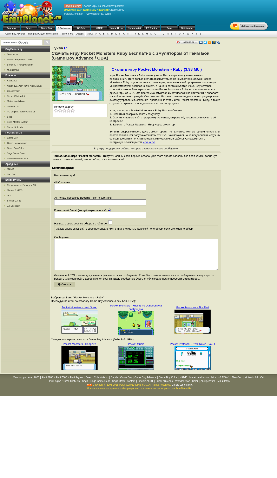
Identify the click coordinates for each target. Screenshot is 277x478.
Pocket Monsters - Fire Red (192, 313)
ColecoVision (13, 91)
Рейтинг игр (67, 33)
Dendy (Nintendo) (16, 96)
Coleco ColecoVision (96, 383)
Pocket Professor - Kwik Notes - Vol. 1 (192, 350)
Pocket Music (136, 350)
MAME (99, 28)
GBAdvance (64, 28)
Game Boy (46, 28)
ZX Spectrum (13, 206)
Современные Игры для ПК (21, 185)
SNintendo (187, 28)
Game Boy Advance (15, 33)
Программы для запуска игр (43, 33)
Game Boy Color (15, 148)
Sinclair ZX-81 (14, 200)
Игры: (90, 33)
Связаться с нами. (182, 391)
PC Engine (151, 28)
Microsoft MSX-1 (15, 190)
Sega (169, 28)
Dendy (29, 28)
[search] (21, 42)
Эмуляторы (19, 383)
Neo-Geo (11, 174)
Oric (9, 195)
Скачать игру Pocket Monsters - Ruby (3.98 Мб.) (157, 69)
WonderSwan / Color (17, 158)
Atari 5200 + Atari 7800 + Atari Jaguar (62, 383)
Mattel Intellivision (16, 101)
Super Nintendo (15, 127)
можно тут (149, 142)
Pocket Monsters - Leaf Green (79, 313)
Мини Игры (117, 28)
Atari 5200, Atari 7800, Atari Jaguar (24, 86)
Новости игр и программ (20, 59)
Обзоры (80, 33)
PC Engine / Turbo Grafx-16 (21, 111)
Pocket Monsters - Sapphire (79, 350)
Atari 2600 (12, 80)
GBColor (81, 28)
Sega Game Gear (16, 153)
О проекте (12, 54)
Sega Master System (17, 122)
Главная (11, 28)
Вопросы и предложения (20, 64)
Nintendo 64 (134, 28)
